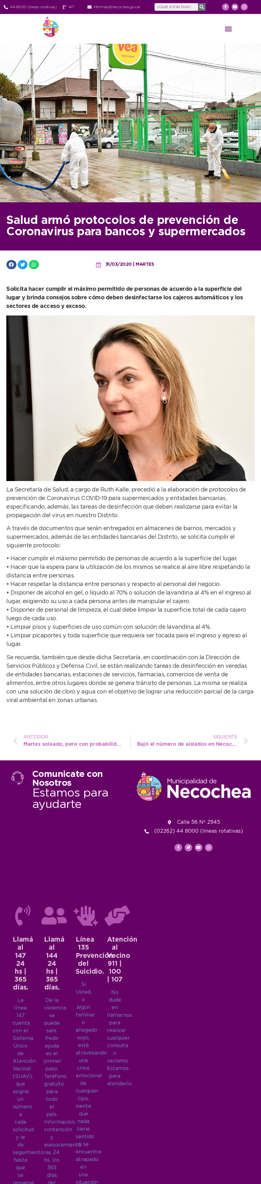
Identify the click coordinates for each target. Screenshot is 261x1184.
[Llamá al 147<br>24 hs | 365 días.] (23, 1106)
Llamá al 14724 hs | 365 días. (23, 1154)
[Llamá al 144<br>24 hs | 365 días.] (54, 1106)
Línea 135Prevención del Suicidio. (94, 1146)
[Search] (202, 7)
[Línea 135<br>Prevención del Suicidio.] (86, 1106)
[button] (228, 29)
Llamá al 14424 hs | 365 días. (54, 1154)
